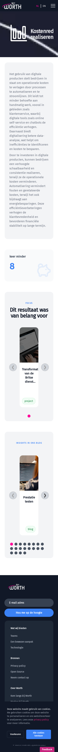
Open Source (17, 671)
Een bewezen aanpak (22, 641)
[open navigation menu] (53, 5)
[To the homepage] (11, 5)
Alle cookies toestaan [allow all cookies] (38, 734)
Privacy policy (18, 665)
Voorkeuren (15, 734)
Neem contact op (20, 677)
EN (44, 6)
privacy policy (41, 719)
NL (37, 6)
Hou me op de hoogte (29, 612)
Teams (14, 635)
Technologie (17, 647)
